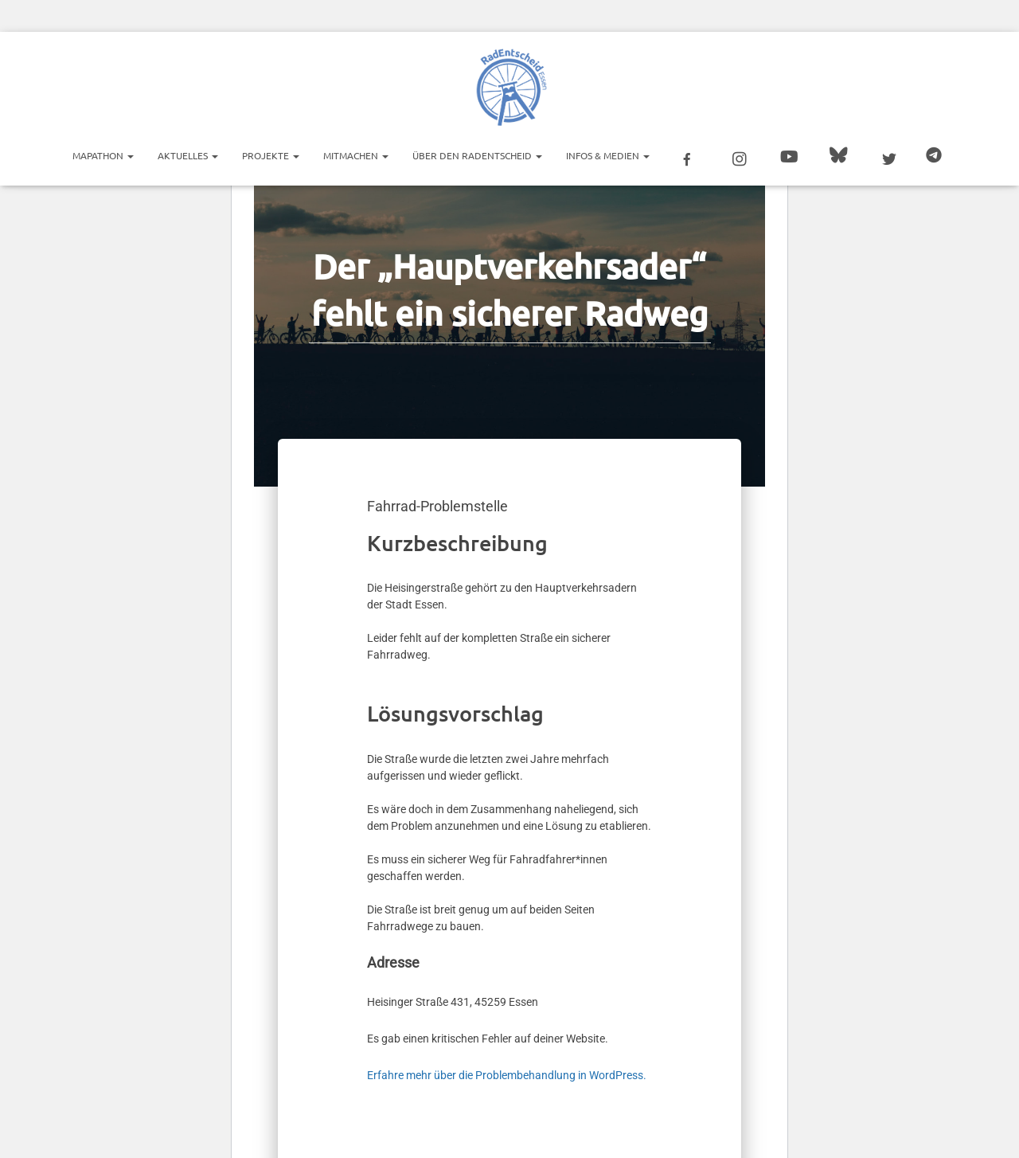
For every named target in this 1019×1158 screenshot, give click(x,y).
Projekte (270, 155)
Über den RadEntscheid (477, 155)
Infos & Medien (608, 155)
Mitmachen (355, 155)
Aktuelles (188, 155)
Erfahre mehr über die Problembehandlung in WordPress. (506, 1075)
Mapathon (103, 155)
